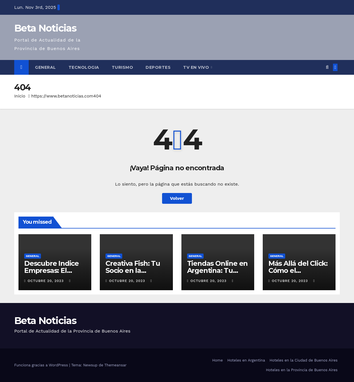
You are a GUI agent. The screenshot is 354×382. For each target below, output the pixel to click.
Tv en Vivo (196, 67)
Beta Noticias (45, 28)
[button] (327, 67)
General (45, 67)
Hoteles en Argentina (246, 360)
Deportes (158, 67)
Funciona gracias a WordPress (41, 365)
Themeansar (115, 365)
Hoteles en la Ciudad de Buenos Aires (304, 360)
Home (217, 360)
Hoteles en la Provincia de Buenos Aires (302, 370)
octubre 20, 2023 (46, 281)
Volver (177, 198)
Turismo (122, 67)
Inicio (19, 96)
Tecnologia (84, 67)
